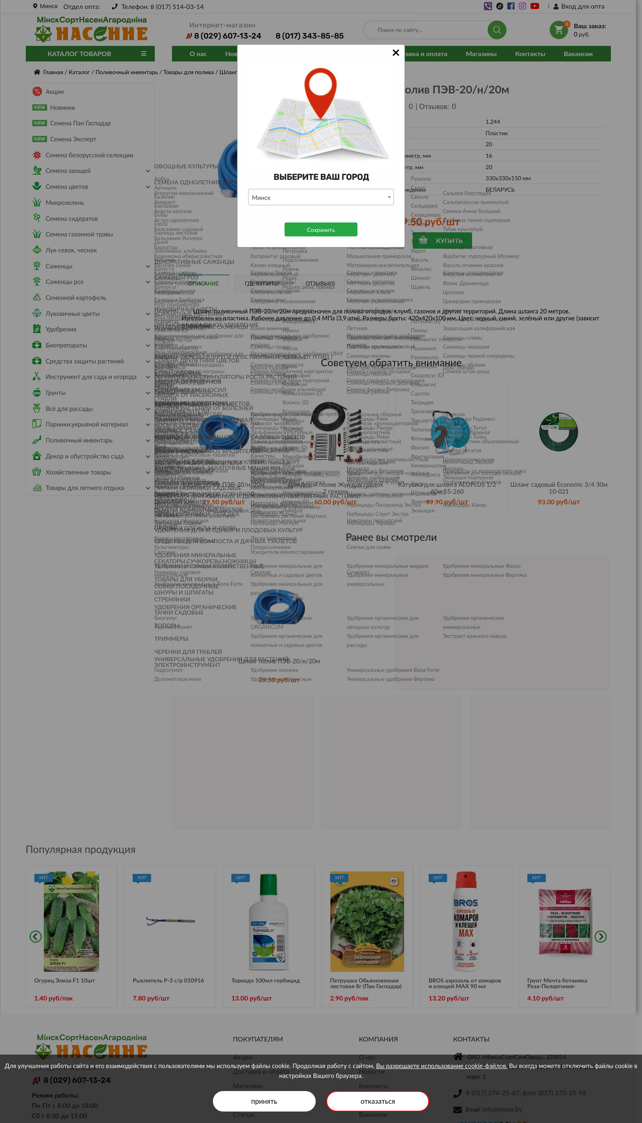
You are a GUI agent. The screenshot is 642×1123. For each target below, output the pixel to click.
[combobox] (321, 197)
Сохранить (321, 229)
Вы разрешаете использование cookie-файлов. (442, 1065)
